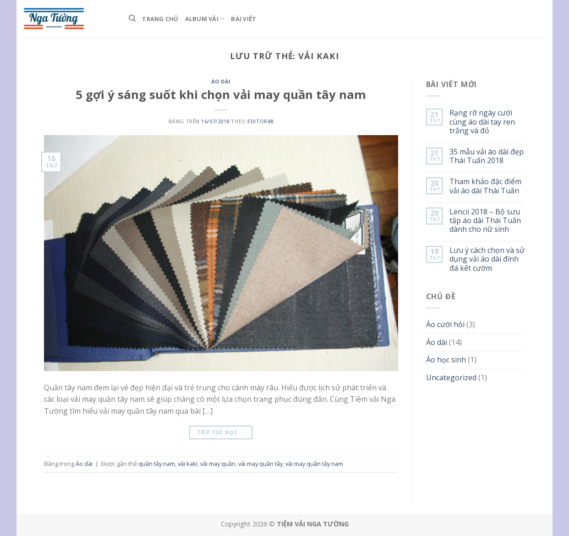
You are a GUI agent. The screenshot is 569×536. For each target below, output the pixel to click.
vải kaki (187, 463)
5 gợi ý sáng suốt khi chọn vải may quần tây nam (221, 95)
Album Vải (205, 18)
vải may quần (217, 463)
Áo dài (221, 81)
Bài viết (243, 19)
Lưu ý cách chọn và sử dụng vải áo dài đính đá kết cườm (487, 259)
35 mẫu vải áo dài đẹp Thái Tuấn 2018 (486, 156)
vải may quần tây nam (314, 463)
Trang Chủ (160, 19)
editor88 (260, 121)
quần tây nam (156, 463)
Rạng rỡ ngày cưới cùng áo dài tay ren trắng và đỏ (482, 122)
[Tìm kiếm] (132, 18)
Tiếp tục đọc (221, 432)
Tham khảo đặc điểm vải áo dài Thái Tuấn (485, 186)
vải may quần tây (260, 463)
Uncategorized (451, 377)
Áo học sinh (446, 360)
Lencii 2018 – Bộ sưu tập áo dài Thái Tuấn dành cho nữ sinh (485, 221)
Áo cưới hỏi (445, 324)
